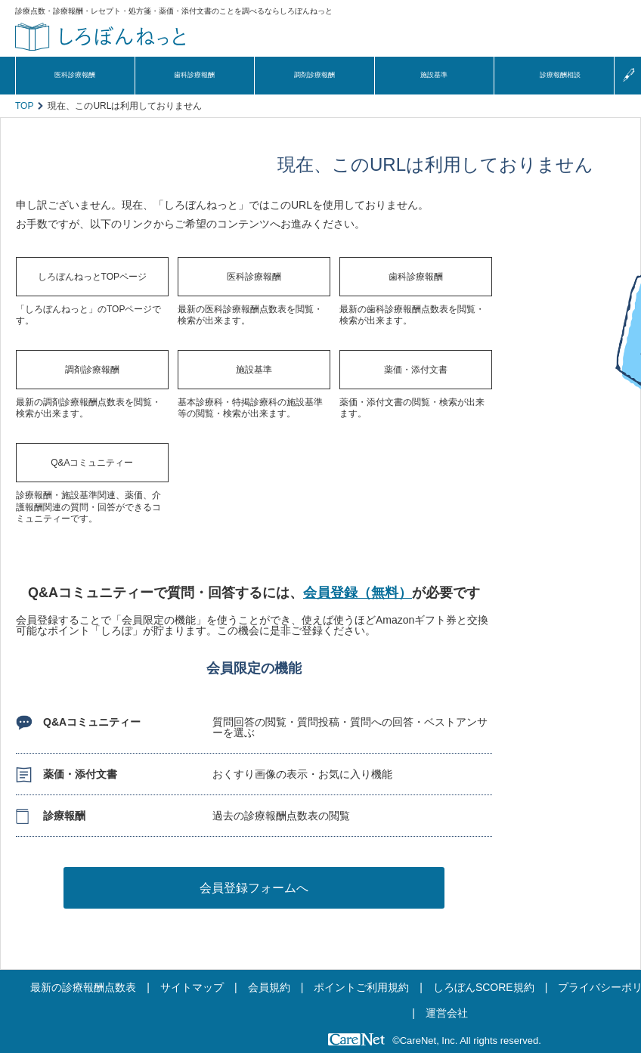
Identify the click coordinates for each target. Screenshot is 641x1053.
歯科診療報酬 (194, 75)
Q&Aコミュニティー (92, 462)
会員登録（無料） (357, 592)
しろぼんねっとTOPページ (92, 276)
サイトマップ (192, 987)
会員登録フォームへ (254, 887)
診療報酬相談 (560, 75)
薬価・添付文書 (415, 369)
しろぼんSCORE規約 (483, 987)
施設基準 (433, 75)
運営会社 (447, 1013)
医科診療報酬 (74, 75)
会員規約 (269, 987)
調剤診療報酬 (314, 75)
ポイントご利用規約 (361, 987)
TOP (24, 106)
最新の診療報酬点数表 (83, 987)
